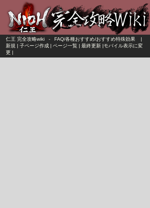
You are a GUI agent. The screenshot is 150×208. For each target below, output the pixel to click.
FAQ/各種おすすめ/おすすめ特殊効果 (94, 39)
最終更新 (91, 46)
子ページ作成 (34, 46)
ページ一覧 (65, 46)
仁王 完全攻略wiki (25, 39)
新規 (11, 46)
